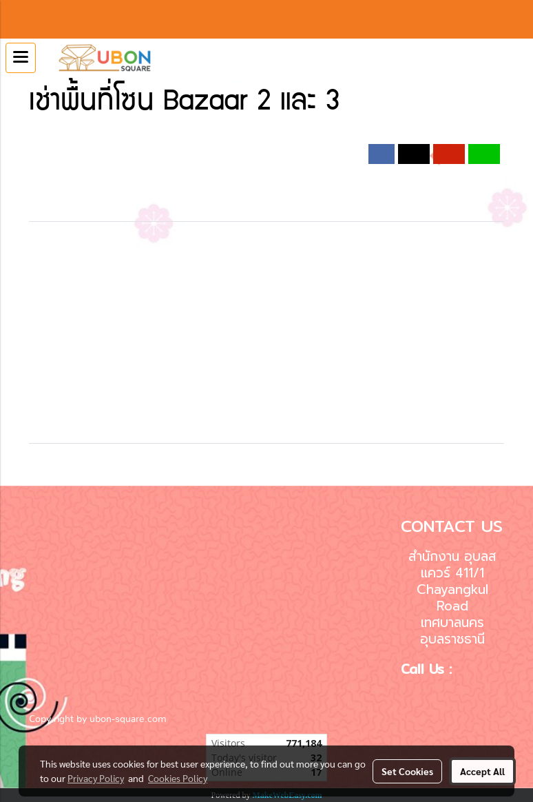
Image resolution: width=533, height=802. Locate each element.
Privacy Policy (95, 778)
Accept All (482, 771)
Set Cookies (407, 771)
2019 (225, 136)
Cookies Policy (177, 778)
